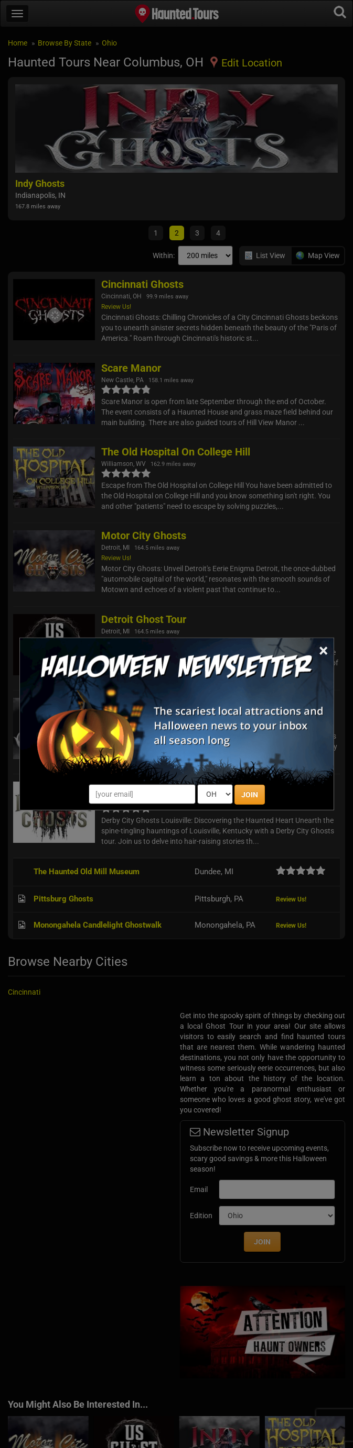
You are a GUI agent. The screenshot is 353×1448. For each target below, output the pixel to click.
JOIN (249, 794)
